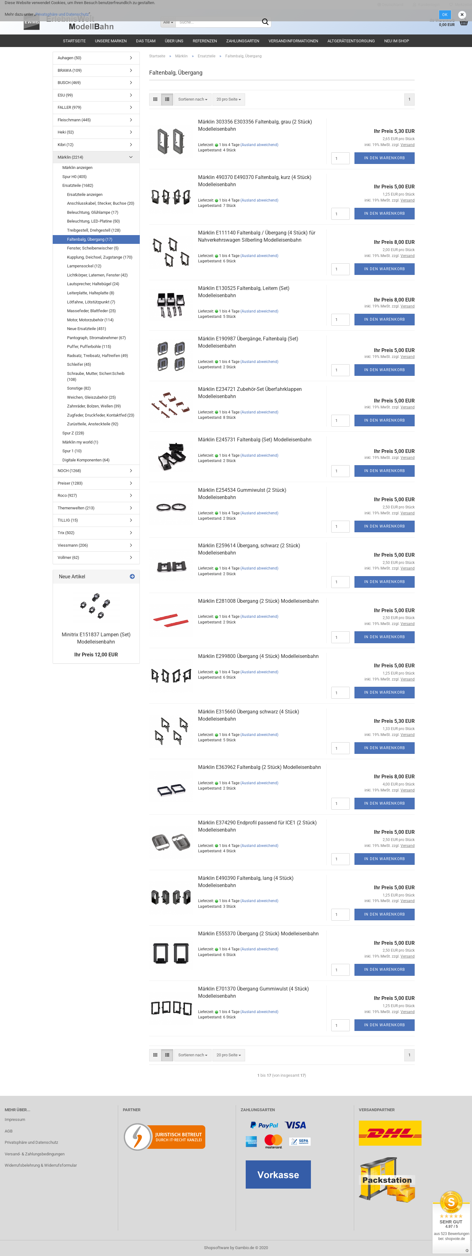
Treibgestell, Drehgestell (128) (94, 230)
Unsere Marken (111, 41)
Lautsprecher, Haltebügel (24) (93, 283)
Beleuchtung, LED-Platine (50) (93, 221)
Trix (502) (66, 532)
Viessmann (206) (73, 545)
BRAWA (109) (70, 70)
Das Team (145, 41)
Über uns (174, 41)
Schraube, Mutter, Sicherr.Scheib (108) (95, 376)
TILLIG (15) (68, 520)
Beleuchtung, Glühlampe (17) (92, 212)
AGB (9, 1131)
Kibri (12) (66, 144)
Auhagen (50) (69, 57)
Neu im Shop (396, 41)
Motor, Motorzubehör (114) (90, 320)
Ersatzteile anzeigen (84, 194)
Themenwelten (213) (76, 508)
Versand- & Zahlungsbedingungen (35, 1154)
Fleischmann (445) (74, 120)
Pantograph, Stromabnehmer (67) (96, 337)
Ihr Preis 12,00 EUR (96, 655)
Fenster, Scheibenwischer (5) (93, 248)
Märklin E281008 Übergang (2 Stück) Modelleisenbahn (258, 601)
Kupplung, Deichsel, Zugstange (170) (100, 257)
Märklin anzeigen (77, 167)
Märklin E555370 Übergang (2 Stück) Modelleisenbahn (258, 934)
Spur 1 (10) (72, 451)
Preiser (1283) (70, 483)
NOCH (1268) (69, 470)
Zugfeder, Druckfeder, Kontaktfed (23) (100, 415)
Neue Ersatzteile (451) (86, 328)
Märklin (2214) (70, 157)
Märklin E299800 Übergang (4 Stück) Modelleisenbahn (258, 656)
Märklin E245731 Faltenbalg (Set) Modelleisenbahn (255, 440)
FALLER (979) (69, 107)
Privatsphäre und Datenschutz (62, 14)
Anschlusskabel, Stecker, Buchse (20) (100, 203)
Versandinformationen (293, 41)
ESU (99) (65, 95)
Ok (445, 15)
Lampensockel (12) (84, 266)
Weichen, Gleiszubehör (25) (91, 397)
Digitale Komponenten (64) (86, 460)
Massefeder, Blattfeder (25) (91, 310)
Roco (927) (67, 495)
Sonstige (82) (79, 388)
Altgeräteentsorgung (351, 41)
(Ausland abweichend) (259, 145)
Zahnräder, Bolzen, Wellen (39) (94, 406)
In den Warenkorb (384, 158)
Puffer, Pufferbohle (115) (89, 346)
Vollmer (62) (68, 557)
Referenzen (205, 41)
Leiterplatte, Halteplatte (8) (90, 293)
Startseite (74, 41)
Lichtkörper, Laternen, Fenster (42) (97, 275)
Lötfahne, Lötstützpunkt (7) (91, 302)
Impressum (15, 1119)
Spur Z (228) (73, 433)
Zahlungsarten (242, 41)
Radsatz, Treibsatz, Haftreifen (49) (97, 355)
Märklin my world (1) (80, 442)
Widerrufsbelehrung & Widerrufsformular (41, 1165)
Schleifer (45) (79, 364)
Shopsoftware (216, 1247)
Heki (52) (66, 132)
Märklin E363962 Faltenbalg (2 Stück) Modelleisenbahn (259, 767)
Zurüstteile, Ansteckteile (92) (92, 424)
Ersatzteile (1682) (77, 185)
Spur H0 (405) (74, 176)
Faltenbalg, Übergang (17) (90, 239)
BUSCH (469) (69, 82)
